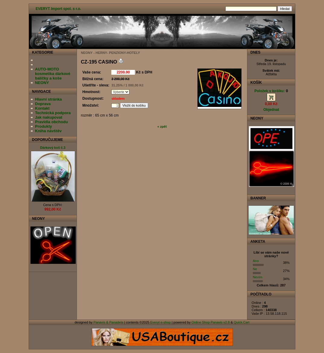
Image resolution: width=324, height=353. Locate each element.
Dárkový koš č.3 (52, 147)
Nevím (257, 277)
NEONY (42, 82)
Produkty (43, 126)
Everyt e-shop (160, 322)
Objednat (271, 110)
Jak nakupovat (48, 117)
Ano (256, 261)
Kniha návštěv (48, 131)
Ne (255, 269)
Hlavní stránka (48, 99)
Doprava (43, 104)
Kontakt (42, 108)
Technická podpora (53, 113)
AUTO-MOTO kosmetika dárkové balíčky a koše (52, 73)
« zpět (162, 126)
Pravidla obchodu (51, 122)
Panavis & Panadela (109, 322)
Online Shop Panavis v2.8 (211, 322)
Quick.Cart (241, 322)
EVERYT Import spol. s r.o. (58, 9)
